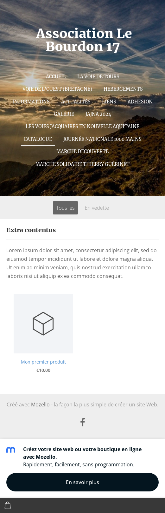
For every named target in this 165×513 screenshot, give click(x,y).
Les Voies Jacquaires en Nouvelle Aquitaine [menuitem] (82, 126)
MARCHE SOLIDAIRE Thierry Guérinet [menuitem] (82, 164)
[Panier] (7, 505)
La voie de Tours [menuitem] (98, 77)
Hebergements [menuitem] (123, 89)
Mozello (40, 404)
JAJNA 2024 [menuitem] (98, 114)
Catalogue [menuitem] (38, 139)
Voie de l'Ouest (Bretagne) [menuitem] (57, 89)
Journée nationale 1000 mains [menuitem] (102, 139)
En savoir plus (82, 482)
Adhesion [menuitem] (140, 102)
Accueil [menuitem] (56, 77)
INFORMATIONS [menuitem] (31, 102)
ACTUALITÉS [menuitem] (76, 102)
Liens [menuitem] (109, 102)
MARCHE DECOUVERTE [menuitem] (82, 152)
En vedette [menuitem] (97, 207)
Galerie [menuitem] (64, 114)
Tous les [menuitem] (65, 207)
